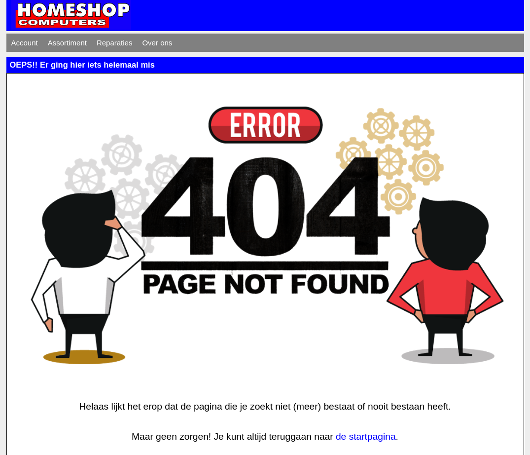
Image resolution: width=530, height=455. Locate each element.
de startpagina (366, 436)
